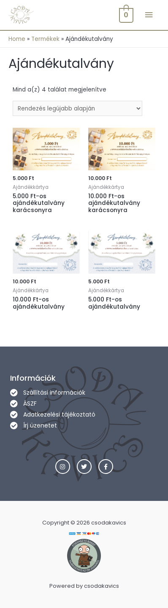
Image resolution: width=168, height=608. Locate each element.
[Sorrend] (77, 108)
